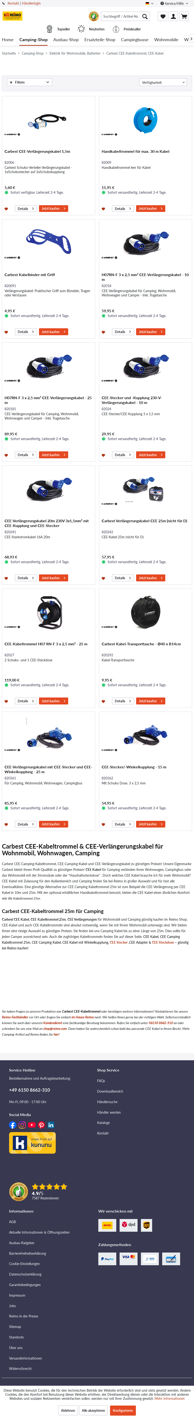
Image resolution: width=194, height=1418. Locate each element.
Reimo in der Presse (23, 1316)
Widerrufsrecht (20, 1369)
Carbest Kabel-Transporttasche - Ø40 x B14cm (141, 643)
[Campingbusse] (135, 40)
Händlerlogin (31, 3)
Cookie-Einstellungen (24, 1264)
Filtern (17, 82)
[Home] (8, 40)
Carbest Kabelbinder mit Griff (30, 274)
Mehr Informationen (170, 1398)
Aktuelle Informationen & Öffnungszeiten (39, 1232)
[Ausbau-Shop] (66, 40)
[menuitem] (125, 16)
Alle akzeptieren (93, 1410)
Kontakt (13, 3)
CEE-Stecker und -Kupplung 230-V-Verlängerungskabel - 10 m (132, 400)
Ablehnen (68, 1410)
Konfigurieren (123, 1410)
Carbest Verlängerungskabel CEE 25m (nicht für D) (144, 520)
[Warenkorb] (184, 16)
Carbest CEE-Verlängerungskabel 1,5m (37, 151)
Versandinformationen (25, 1358)
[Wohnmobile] (166, 40)
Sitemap (15, 1327)
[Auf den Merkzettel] (7, 208)
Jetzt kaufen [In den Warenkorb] (53, 208)
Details (26, 208)
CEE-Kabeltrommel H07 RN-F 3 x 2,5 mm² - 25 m (46, 643)
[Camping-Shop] (33, 40)
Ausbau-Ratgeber (21, 1243)
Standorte (16, 1337)
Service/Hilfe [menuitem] (173, 3)
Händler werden (109, 1112)
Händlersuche (107, 1102)
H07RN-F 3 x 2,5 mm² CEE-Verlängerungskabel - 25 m (48, 400)
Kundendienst (52, 1023)
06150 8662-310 (161, 1023)
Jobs (12, 1306)
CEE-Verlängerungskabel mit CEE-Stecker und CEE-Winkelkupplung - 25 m (48, 769)
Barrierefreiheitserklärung (27, 1253)
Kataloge (103, 1123)
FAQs (101, 1081)
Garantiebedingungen (25, 1285)
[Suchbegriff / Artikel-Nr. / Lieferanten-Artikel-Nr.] (125, 16)
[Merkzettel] (162, 16)
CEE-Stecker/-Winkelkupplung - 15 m (134, 767)
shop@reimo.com (55, 1029)
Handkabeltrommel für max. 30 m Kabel (135, 151)
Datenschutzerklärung (25, 1274)
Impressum (17, 1295)
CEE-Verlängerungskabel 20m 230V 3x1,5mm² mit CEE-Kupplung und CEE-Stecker (47, 523)
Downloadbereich (110, 1091)
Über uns (15, 1348)
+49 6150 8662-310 (29, 1090)
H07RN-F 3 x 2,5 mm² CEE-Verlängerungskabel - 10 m (145, 277)
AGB (12, 1222)
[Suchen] (145, 16)
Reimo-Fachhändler (15, 1017)
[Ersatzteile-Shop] (99, 40)
